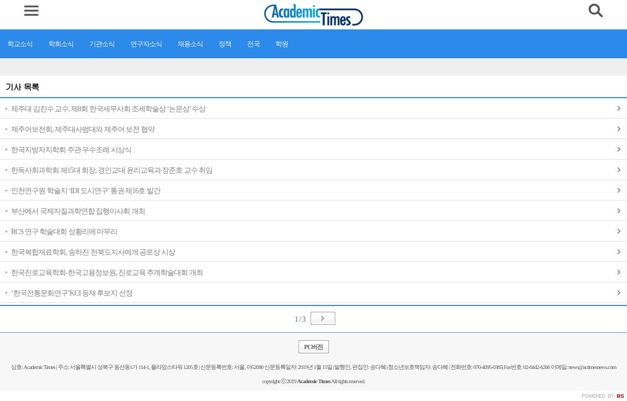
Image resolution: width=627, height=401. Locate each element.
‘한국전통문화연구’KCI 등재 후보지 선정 (71, 293)
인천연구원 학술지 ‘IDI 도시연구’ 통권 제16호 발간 (85, 191)
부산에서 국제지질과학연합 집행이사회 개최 (78, 211)
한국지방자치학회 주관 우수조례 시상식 (71, 150)
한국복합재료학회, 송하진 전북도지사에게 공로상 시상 (93, 252)
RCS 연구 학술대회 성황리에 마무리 (64, 232)
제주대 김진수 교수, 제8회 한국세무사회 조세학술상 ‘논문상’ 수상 (108, 109)
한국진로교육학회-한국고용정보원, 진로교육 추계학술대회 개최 (107, 273)
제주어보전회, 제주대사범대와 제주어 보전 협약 (83, 129)
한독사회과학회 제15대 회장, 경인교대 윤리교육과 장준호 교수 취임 (111, 170)
